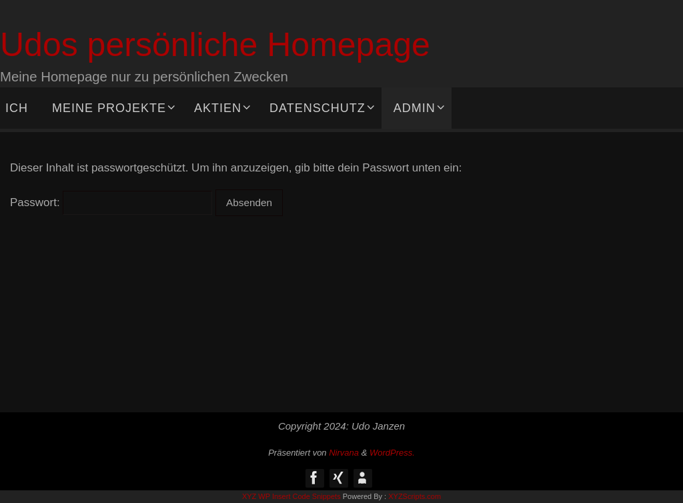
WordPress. (392, 453)
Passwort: (111, 202)
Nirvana (344, 453)
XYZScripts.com (414, 496)
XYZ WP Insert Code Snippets (291, 496)
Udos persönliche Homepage (215, 44)
